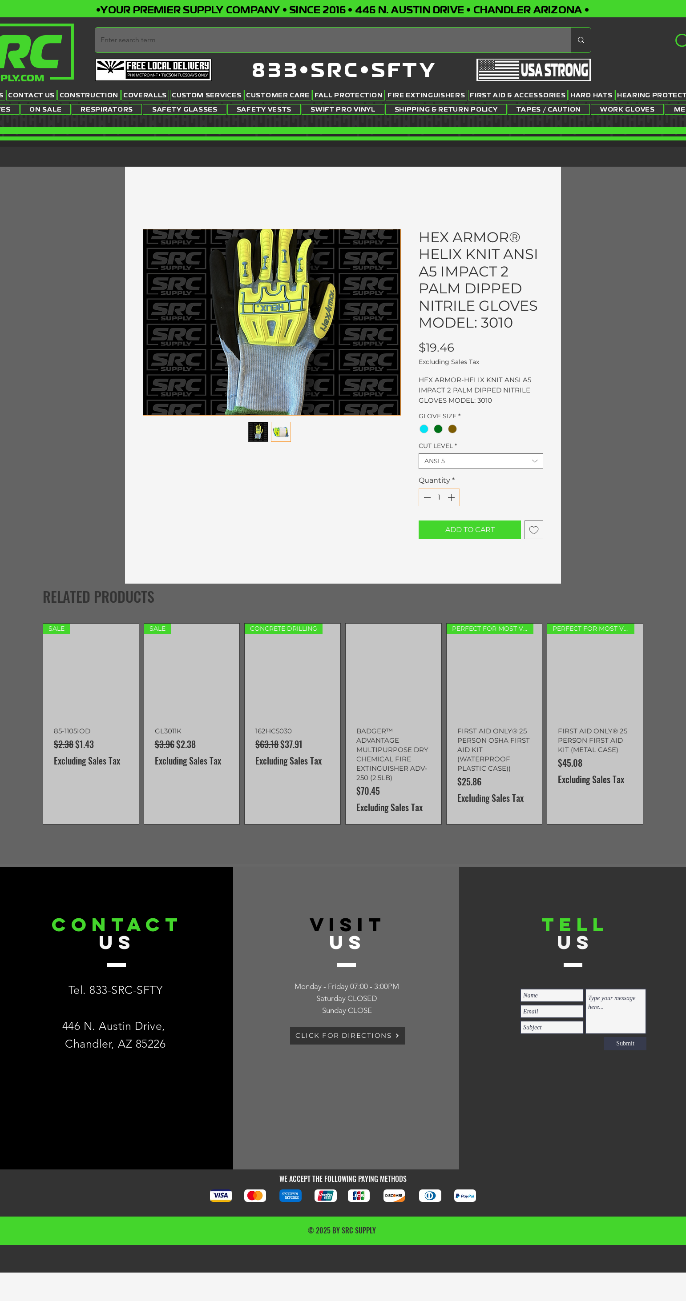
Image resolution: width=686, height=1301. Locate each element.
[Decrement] (426, 497)
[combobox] (481, 461)
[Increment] (452, 497)
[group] (343, 724)
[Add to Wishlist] (534, 529)
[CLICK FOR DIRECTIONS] (347, 1036)
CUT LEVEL (438, 446)
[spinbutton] (439, 497)
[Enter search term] (326, 40)
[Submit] (625, 1043)
